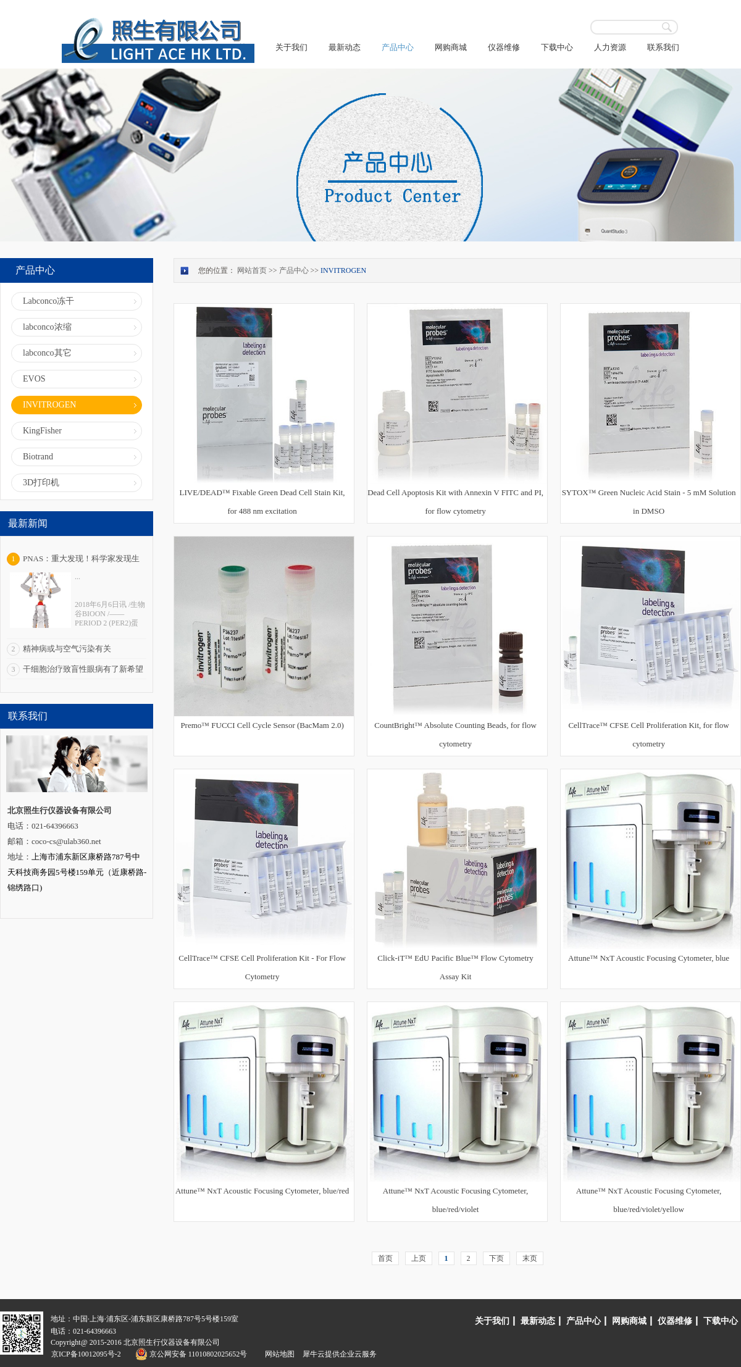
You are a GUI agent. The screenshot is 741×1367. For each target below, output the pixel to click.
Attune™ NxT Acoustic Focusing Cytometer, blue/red (262, 1190)
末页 (529, 1258)
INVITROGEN (343, 270)
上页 (418, 1258)
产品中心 (294, 270)
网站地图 (278, 1354)
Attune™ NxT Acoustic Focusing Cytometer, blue (648, 958)
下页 (496, 1258)
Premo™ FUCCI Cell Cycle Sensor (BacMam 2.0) (261, 725)
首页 (385, 1258)
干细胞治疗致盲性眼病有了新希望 (83, 669)
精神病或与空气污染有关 (67, 648)
